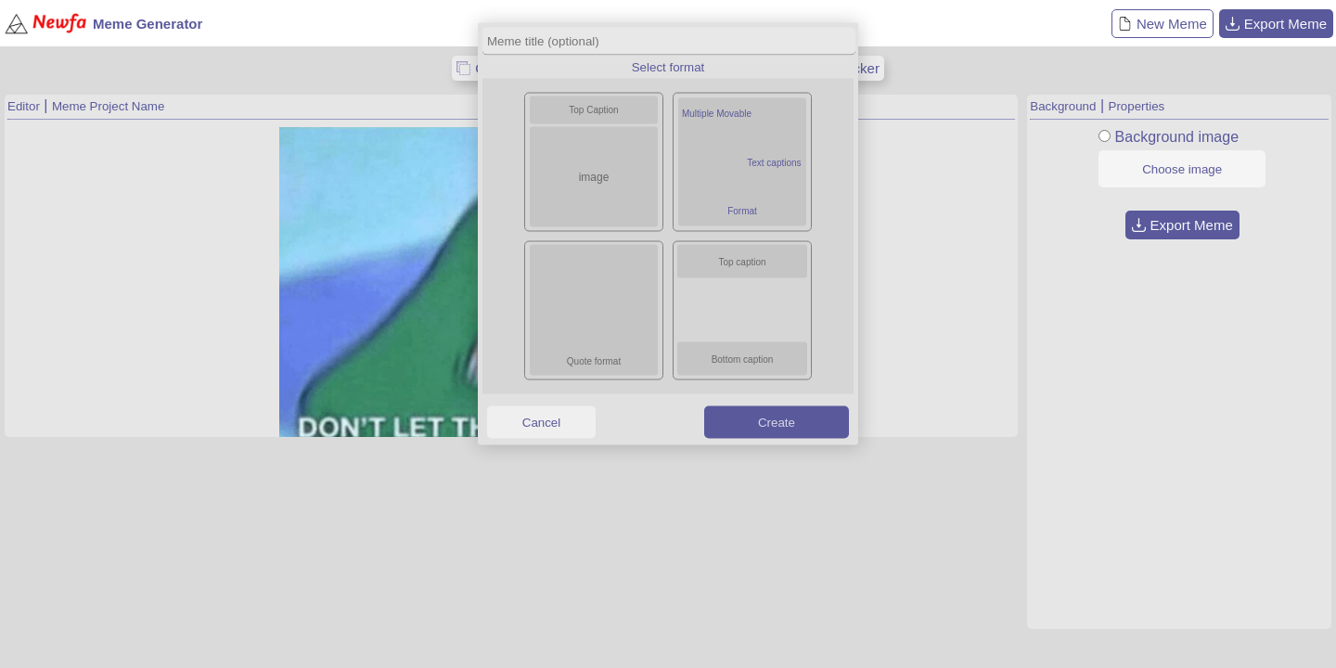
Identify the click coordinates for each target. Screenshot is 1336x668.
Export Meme (1276, 24)
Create (776, 422)
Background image (1177, 137)
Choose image (1182, 169)
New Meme (1162, 24)
